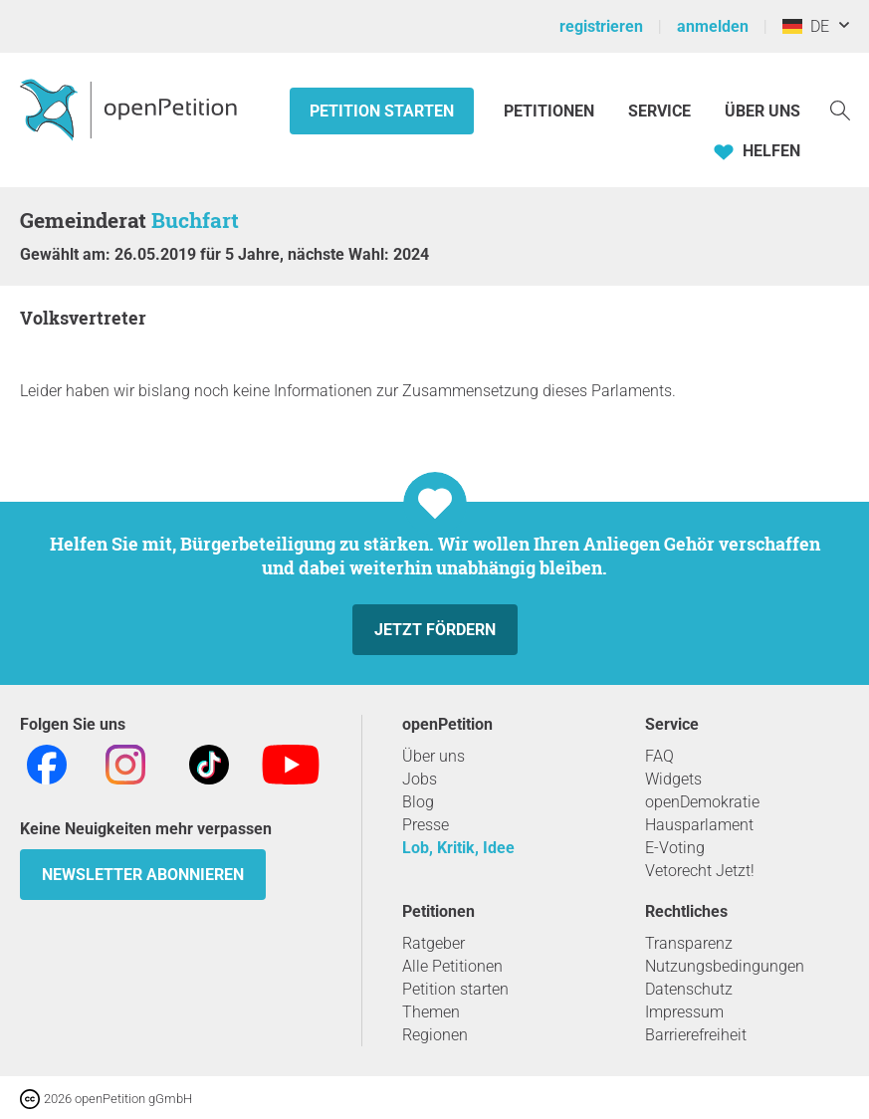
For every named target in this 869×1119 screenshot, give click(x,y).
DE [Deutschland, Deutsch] (805, 26)
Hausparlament (699, 824)
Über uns (433, 756)
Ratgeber (433, 943)
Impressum (684, 1012)
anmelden (713, 26)
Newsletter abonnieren (143, 874)
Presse (425, 824)
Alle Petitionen (452, 966)
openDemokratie (702, 801)
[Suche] (840, 109)
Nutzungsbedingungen (724, 966)
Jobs (419, 779)
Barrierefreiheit (696, 1034)
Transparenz (689, 943)
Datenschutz (689, 989)
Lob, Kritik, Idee (458, 847)
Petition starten (382, 111)
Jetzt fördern (435, 629)
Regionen (435, 1034)
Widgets (673, 779)
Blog (418, 801)
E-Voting (675, 847)
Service (659, 111)
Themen (431, 1012)
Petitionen (551, 111)
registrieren (601, 26)
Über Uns (762, 111)
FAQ (659, 756)
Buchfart (195, 220)
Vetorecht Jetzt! (700, 870)
